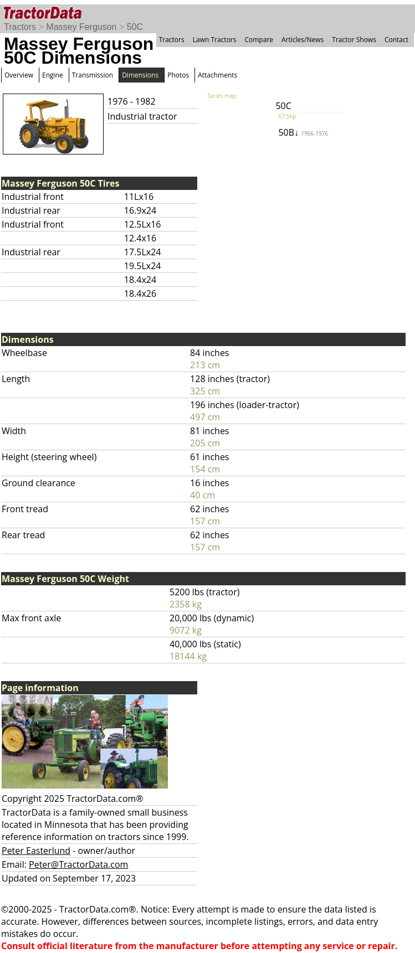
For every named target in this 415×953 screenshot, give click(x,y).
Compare (258, 39)
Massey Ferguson (81, 27)
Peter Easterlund (36, 850)
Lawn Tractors (215, 39)
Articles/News (302, 39)
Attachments (217, 75)
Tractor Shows (354, 39)
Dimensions (140, 75)
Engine (52, 75)
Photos (178, 75)
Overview (18, 75)
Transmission (92, 75)
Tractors (20, 27)
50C (135, 27)
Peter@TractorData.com (78, 864)
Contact (396, 39)
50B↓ (303, 132)
